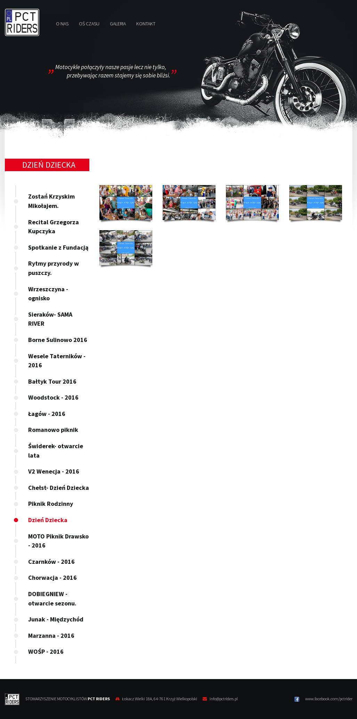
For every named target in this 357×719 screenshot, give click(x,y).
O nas (62, 23)
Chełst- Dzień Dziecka (58, 488)
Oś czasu (89, 23)
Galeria (118, 23)
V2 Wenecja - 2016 (53, 471)
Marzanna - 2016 (51, 635)
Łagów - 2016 (46, 414)
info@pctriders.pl (224, 698)
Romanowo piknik (53, 430)
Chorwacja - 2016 (52, 578)
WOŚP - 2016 (46, 651)
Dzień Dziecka (47, 520)
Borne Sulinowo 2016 (57, 340)
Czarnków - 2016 (51, 562)
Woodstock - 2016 (53, 397)
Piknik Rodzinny (50, 504)
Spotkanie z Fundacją (58, 247)
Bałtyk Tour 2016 (52, 381)
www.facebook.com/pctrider (323, 699)
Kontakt (145, 23)
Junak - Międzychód (55, 619)
